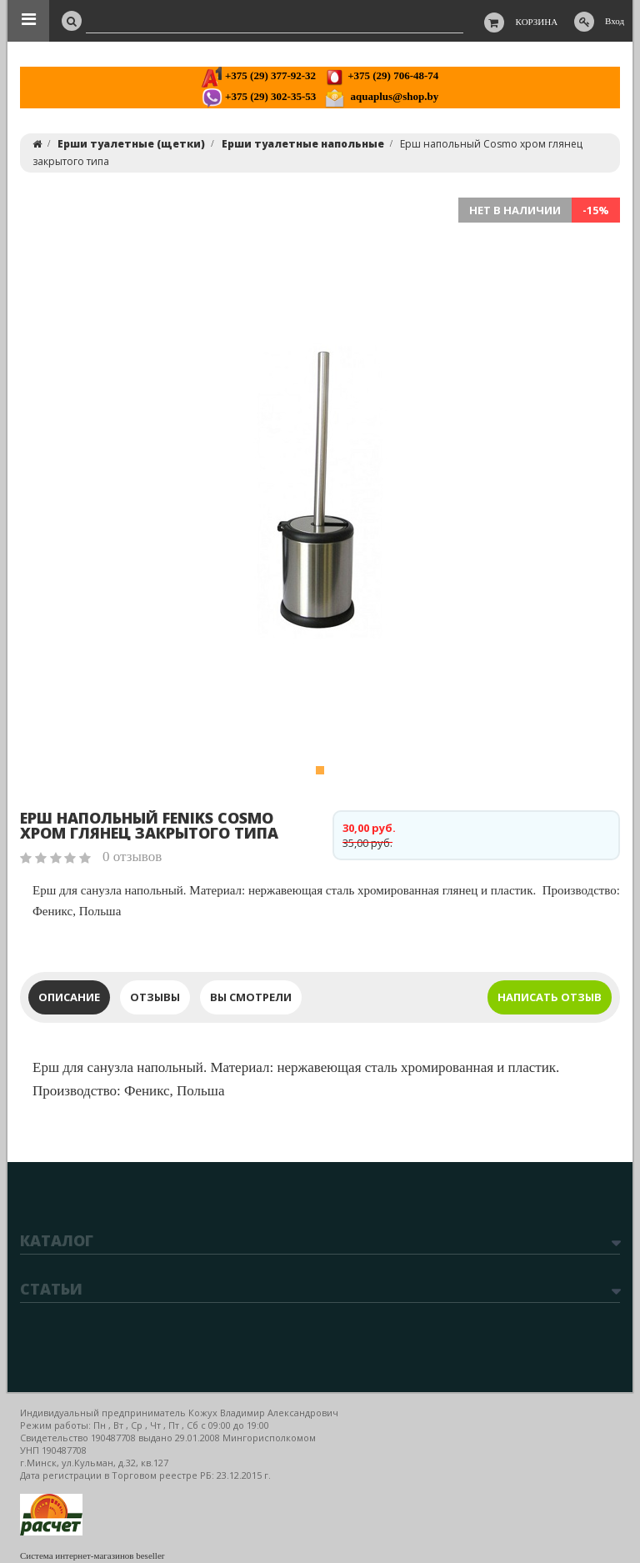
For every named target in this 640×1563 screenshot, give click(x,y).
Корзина (537, 22)
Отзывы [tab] (155, 996)
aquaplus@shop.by (381, 96)
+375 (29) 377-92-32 (259, 75)
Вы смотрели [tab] (251, 996)
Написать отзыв (550, 996)
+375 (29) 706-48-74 (381, 75)
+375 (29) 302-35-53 (259, 96)
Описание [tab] (69, 996)
